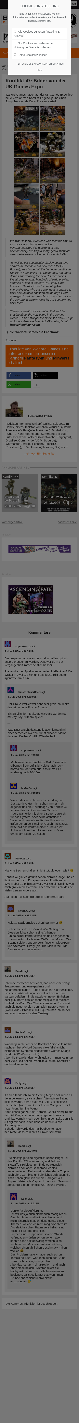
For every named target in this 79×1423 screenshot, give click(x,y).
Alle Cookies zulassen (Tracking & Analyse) (37, 31)
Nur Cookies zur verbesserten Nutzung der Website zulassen (34, 43)
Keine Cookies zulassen (30, 53)
